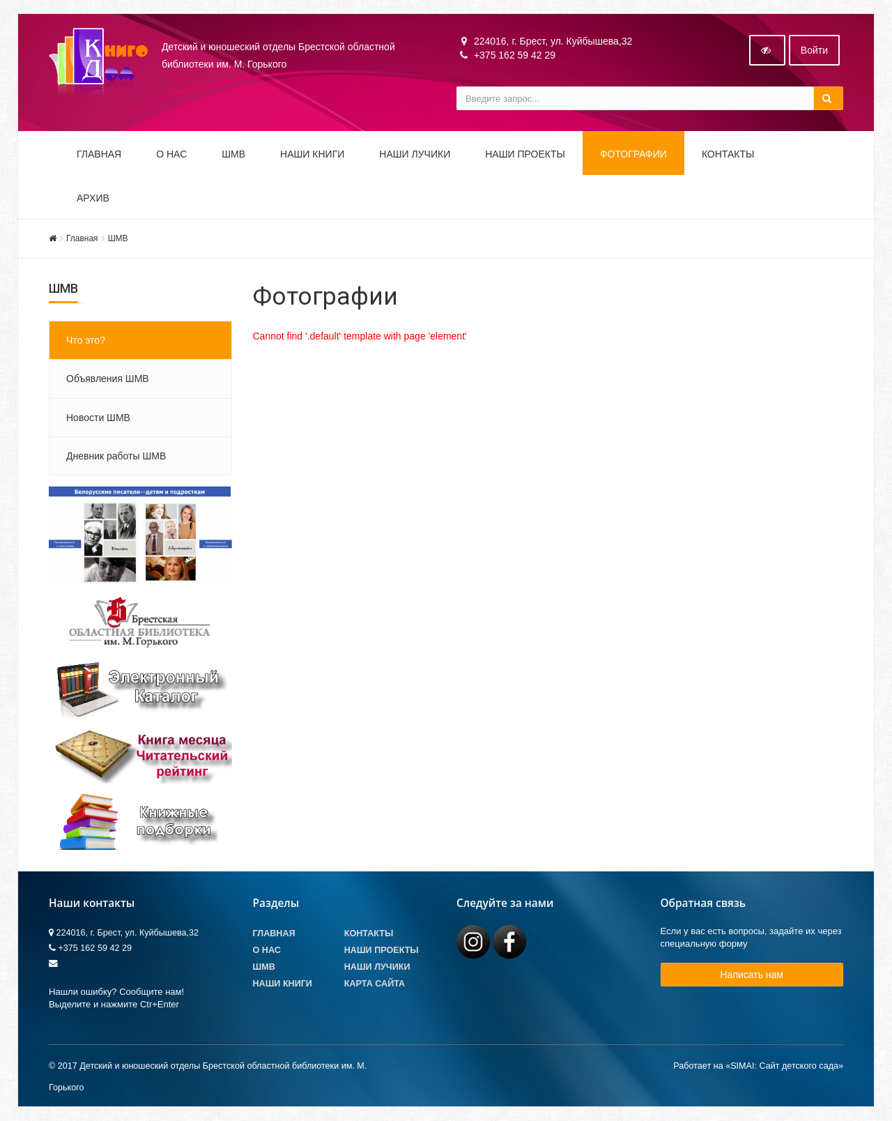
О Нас (267, 951)
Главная (99, 154)
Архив (93, 198)
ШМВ (233, 154)
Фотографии (633, 154)
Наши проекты (525, 154)
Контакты (728, 154)
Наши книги (312, 154)
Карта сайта (374, 984)
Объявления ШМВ (107, 379)
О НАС (171, 154)
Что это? (85, 340)
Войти (814, 50)
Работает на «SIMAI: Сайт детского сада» (758, 1066)
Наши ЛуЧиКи (414, 154)
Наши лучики (377, 968)
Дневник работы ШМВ (116, 456)
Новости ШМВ (98, 417)
